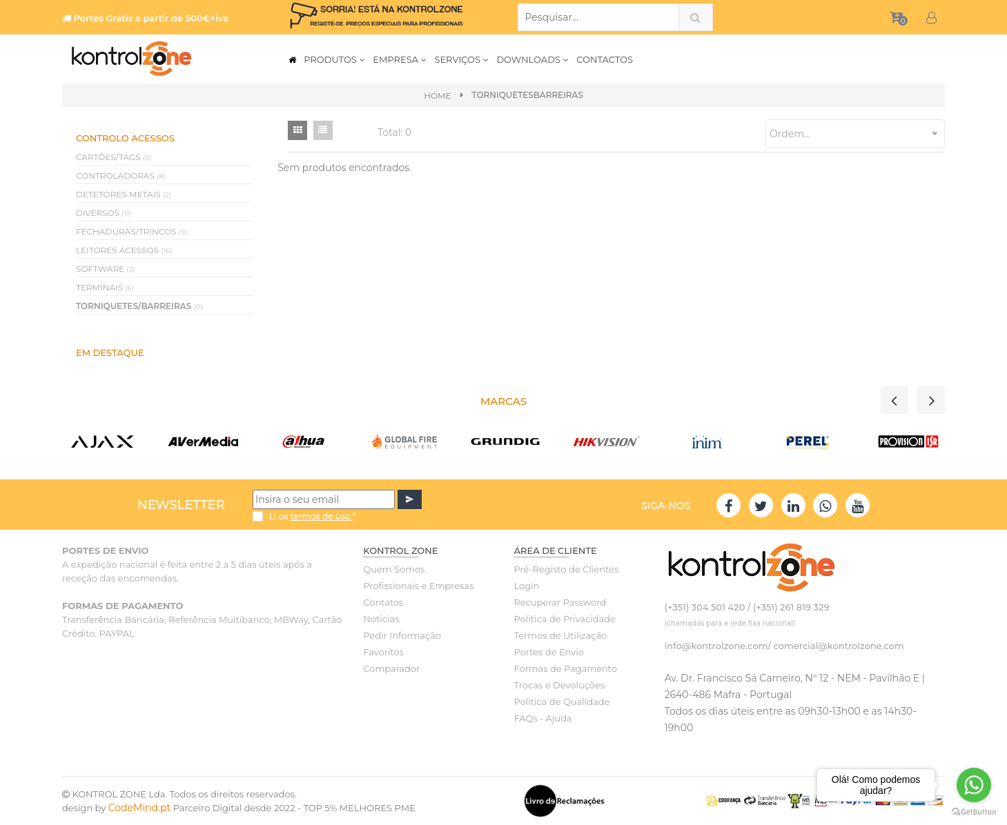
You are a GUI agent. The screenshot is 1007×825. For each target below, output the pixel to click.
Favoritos (383, 651)
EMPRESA (400, 59)
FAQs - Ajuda (542, 718)
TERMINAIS (105, 287)
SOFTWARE (105, 269)
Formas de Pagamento (565, 668)
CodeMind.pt (139, 808)
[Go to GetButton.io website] (974, 811)
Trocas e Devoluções (559, 684)
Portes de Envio (548, 651)
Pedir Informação (402, 635)
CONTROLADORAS (121, 175)
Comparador (391, 668)
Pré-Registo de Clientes (566, 569)
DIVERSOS (103, 213)
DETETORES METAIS (123, 194)
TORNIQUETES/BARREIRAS (139, 306)
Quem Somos (393, 569)
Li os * (312, 516)
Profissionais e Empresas (418, 585)
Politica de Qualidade (561, 701)
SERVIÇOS (461, 59)
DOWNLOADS (532, 59)
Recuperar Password (560, 602)
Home (437, 95)
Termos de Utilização (560, 635)
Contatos (383, 602)
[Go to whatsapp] (974, 785)
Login (526, 585)
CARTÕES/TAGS (113, 157)
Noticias (381, 618)
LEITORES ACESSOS (124, 250)
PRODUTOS (335, 59)
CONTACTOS (604, 59)
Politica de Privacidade (564, 618)
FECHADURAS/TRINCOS (131, 231)
